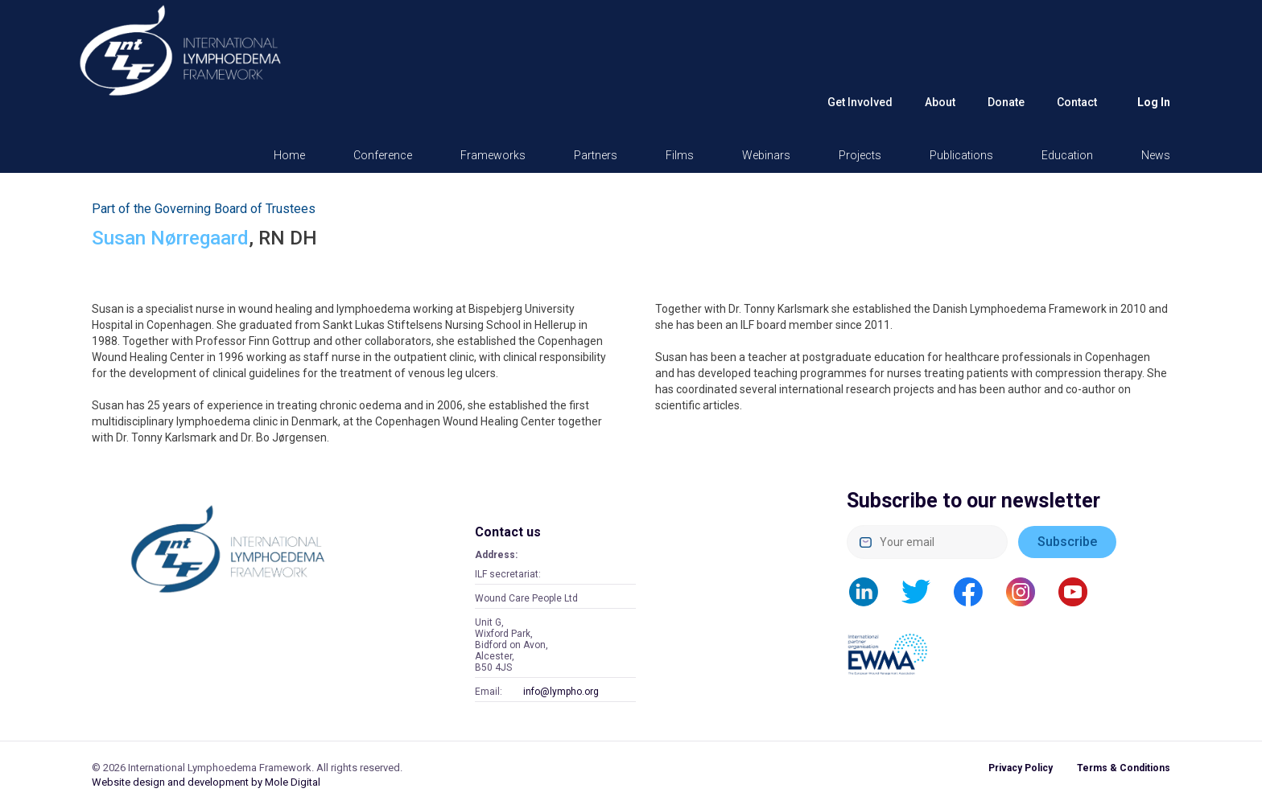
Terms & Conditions (1123, 768)
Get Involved (860, 102)
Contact (1077, 102)
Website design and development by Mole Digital (206, 782)
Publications (961, 155)
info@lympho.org (561, 691)
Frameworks (493, 155)
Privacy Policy (1020, 768)
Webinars (766, 155)
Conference (382, 155)
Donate (1006, 102)
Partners (595, 155)
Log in (1153, 102)
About (940, 102)
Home (289, 155)
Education (1067, 155)
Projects (860, 155)
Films (680, 155)
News (1155, 155)
